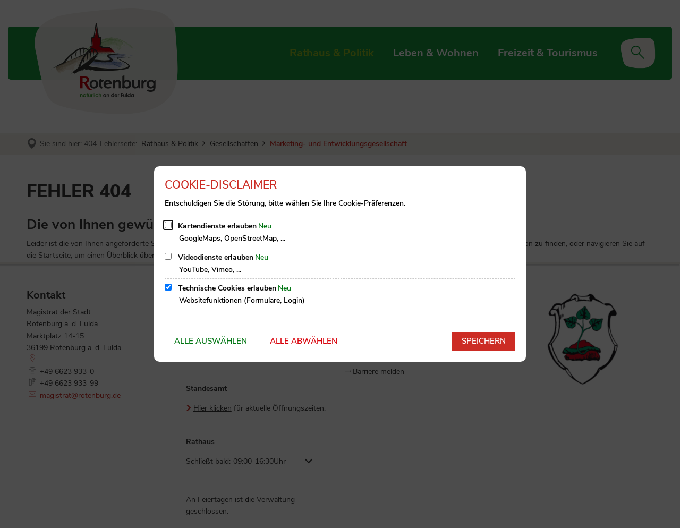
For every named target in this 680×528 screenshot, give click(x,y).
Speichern (484, 341)
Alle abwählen (303, 341)
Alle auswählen (210, 341)
